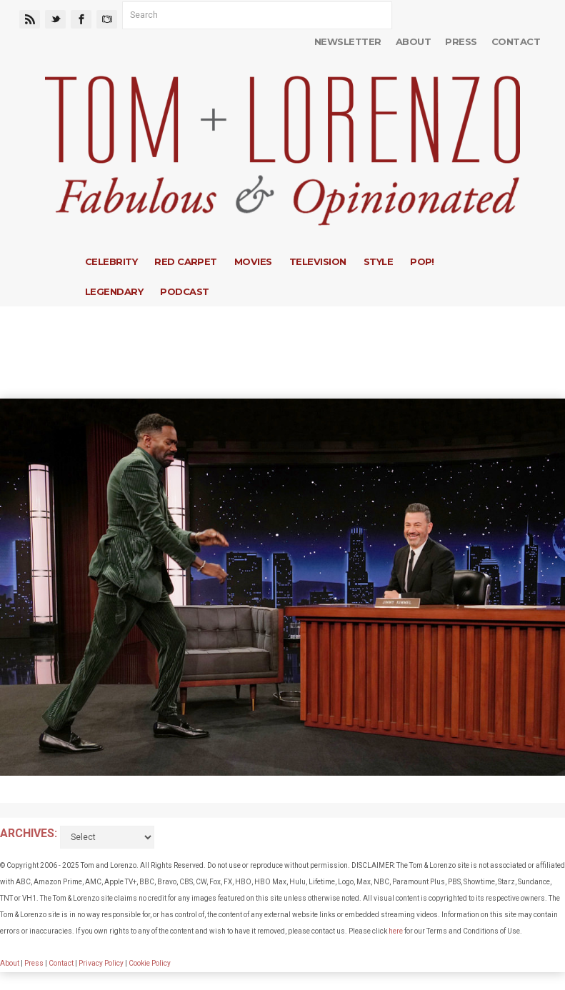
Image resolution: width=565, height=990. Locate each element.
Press (460, 41)
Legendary (114, 291)
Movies (253, 261)
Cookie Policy (150, 963)
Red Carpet (185, 261)
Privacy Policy (101, 963)
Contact (515, 41)
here (396, 931)
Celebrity (111, 261)
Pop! (422, 261)
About (413, 41)
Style (378, 261)
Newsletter (347, 41)
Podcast (184, 291)
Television (317, 261)
